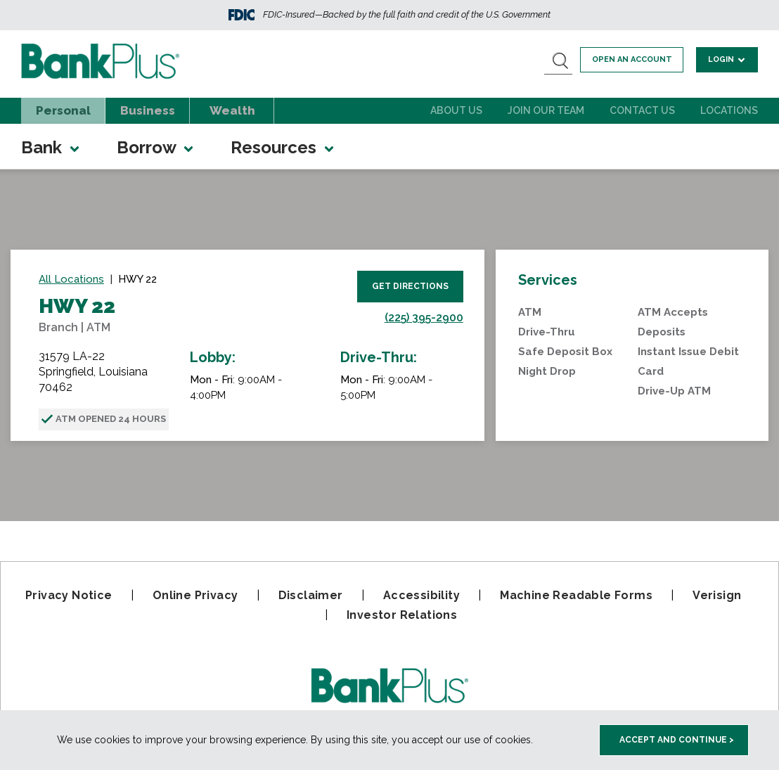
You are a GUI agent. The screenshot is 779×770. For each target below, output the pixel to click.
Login (728, 58)
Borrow (156, 147)
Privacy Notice (68, 595)
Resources (283, 147)
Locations (729, 110)
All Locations (71, 279)
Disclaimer (310, 595)
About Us (456, 110)
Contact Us (642, 110)
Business (147, 110)
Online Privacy (195, 595)
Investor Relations (402, 615)
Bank (51, 147)
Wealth (232, 110)
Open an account (637, 59)
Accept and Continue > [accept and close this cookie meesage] (676, 740)
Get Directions (410, 286)
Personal (63, 110)
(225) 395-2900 (424, 317)
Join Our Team (546, 110)
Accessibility (421, 595)
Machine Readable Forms (576, 595)
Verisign (717, 595)
